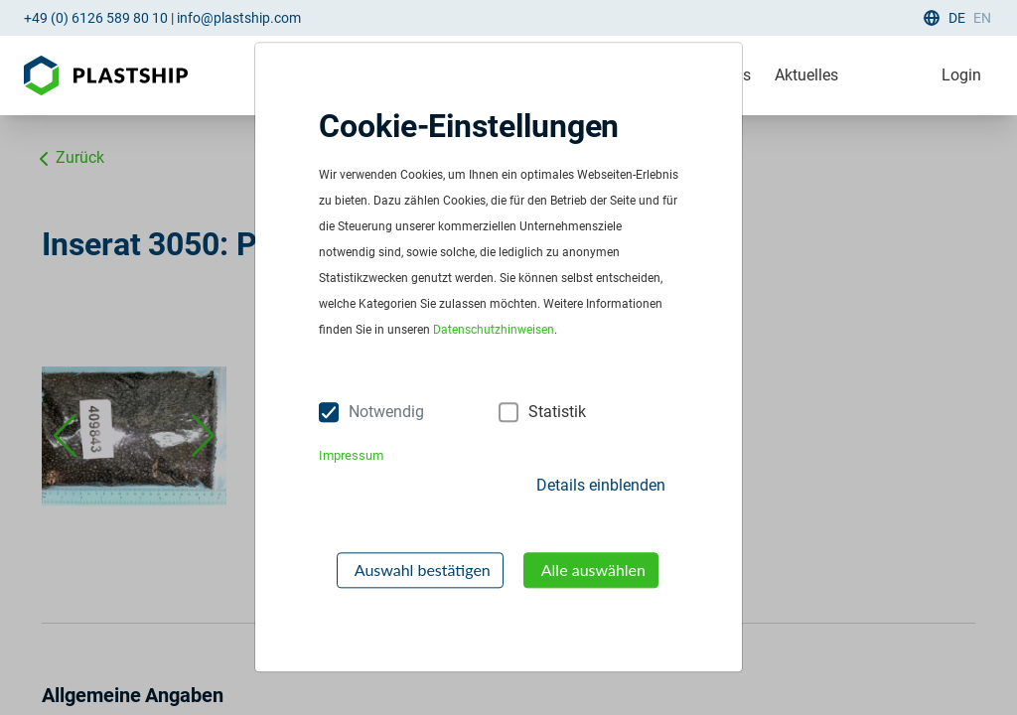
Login (961, 75)
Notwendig (386, 411)
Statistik (557, 411)
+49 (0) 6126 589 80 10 (96, 18)
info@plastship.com (239, 18)
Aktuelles (806, 75)
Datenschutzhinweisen (493, 331)
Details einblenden (600, 485)
